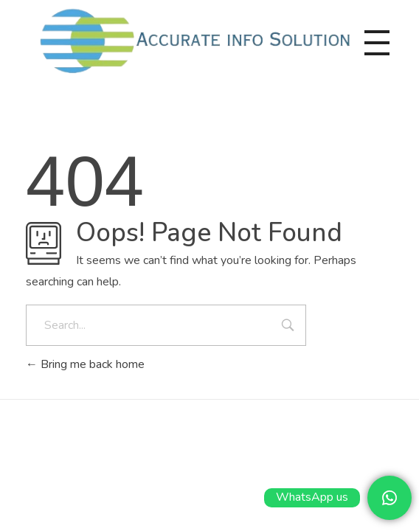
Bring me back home (85, 364)
